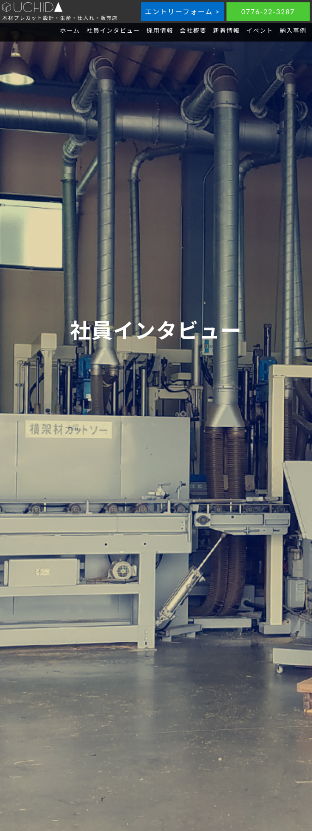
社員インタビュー (113, 30)
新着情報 (226, 30)
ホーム (70, 30)
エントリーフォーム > (182, 11)
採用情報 (160, 30)
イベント (259, 30)
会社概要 (193, 30)
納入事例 (293, 30)
